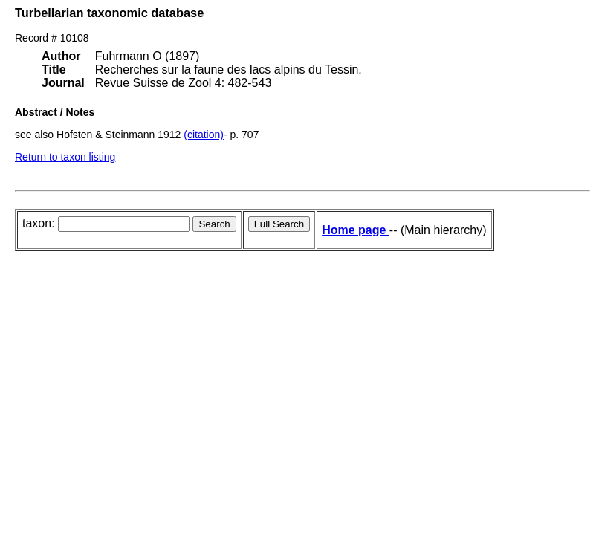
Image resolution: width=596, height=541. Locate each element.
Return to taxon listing (65, 157)
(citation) (204, 134)
